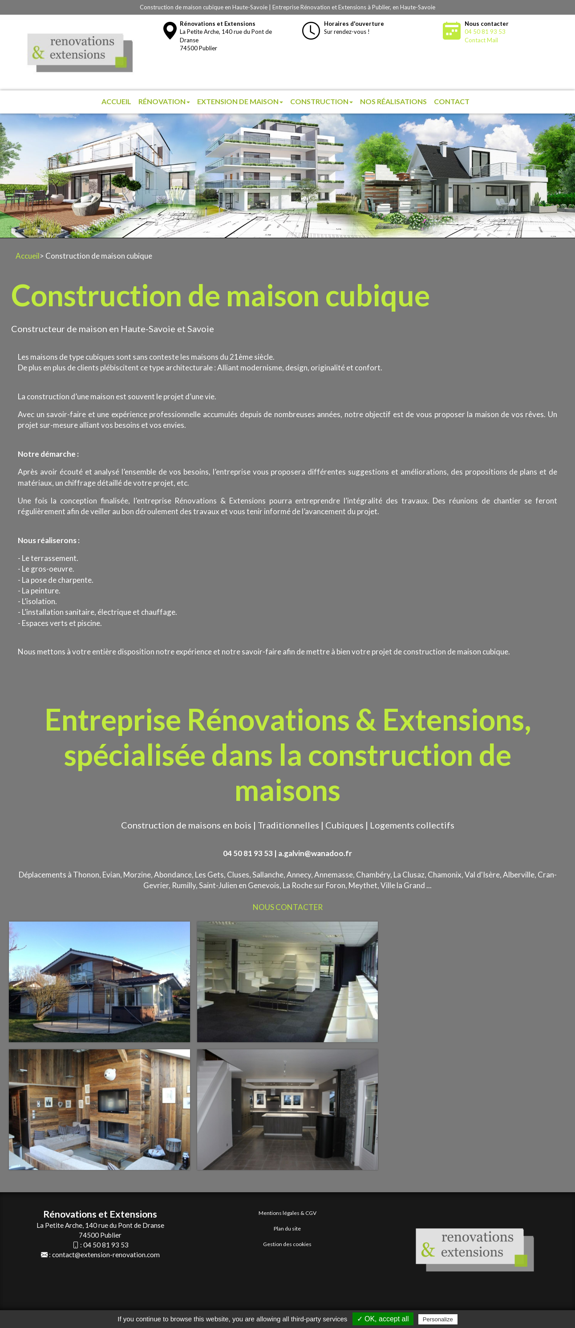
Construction (321, 101)
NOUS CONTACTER (288, 907)
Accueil (116, 101)
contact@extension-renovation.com (106, 1255)
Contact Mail (481, 40)
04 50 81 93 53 (485, 31)
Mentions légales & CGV (287, 1213)
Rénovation (164, 101)
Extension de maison (240, 101)
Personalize (438, 1319)
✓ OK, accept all (383, 1319)
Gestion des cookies (287, 1244)
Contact (452, 101)
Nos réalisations (393, 101)
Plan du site (287, 1228)
